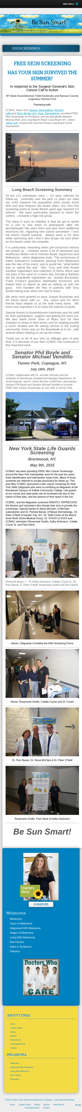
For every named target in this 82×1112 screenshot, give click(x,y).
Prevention (14, 1079)
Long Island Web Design (64, 1100)
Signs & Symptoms (20, 946)
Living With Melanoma (22, 937)
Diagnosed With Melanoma (25, 928)
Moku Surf (12, 123)
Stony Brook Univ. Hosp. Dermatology (38, 113)
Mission (13, 1036)
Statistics (15, 951)
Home (12, 1024)
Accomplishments (17, 1044)
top (79, 1105)
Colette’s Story (16, 1028)
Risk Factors (17, 942)
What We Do (15, 1040)
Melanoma (16, 919)
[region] (42, 158)
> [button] (75, 157)
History (13, 1032)
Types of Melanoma (21, 923)
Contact (13, 1048)
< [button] (9, 157)
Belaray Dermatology (41, 110)
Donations (41, 904)
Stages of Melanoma (21, 932)
